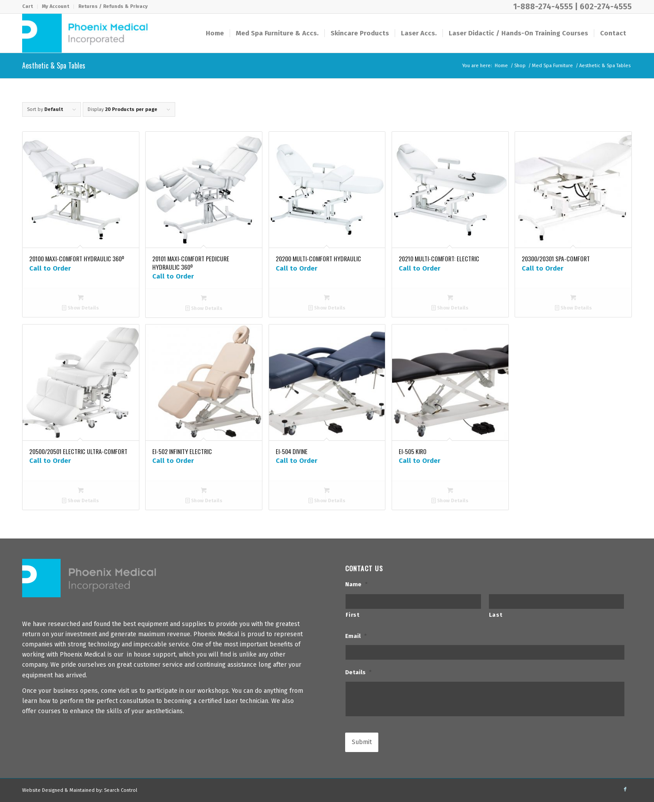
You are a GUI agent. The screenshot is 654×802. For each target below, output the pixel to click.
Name (356, 584)
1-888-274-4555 (543, 6)
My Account (55, 6)
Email (356, 636)
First (352, 614)
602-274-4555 (606, 6)
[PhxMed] (85, 33)
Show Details (80, 308)
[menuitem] (30, 6)
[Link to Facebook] (625, 789)
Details (358, 672)
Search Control (120, 790)
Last (496, 614)
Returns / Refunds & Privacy (113, 6)
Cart (27, 6)
